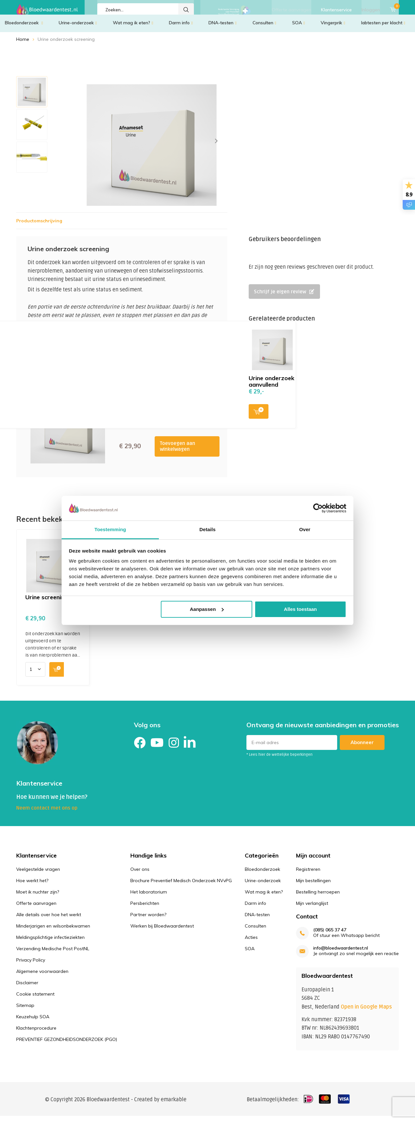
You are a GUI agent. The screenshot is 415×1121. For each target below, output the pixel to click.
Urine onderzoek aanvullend (271, 386)
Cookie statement (35, 998)
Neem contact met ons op (46, 813)
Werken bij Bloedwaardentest (162, 930)
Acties (251, 942)
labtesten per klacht (383, 27)
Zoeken (186, 9)
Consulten (264, 27)
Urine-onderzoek (78, 27)
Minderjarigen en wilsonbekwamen (53, 930)
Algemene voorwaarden (42, 976)
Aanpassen (207, 609)
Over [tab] (305, 529)
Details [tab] (207, 529)
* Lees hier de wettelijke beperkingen (279, 759)
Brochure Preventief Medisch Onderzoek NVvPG (181, 885)
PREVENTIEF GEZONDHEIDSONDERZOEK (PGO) (66, 1044)
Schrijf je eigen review (284, 296)
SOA (298, 27)
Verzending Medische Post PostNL (52, 953)
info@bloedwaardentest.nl (340, 953)
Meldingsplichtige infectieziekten (50, 942)
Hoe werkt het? (32, 885)
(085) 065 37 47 (329, 935)
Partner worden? (148, 919)
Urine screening (46, 602)
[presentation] (216, 146)
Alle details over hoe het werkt (48, 919)
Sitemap (25, 1010)
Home (22, 44)
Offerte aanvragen (291, 10)
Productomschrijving (39, 225)
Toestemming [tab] (110, 529)
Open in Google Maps (366, 1012)
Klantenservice (336, 10)
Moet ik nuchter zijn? (37, 896)
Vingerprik (333, 27)
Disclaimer (27, 987)
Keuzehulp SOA (32, 1021)
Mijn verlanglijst (312, 908)
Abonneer (362, 747)
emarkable (173, 1104)
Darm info (181, 27)
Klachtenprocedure (36, 1032)
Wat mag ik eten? (133, 27)
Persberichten (144, 908)
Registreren (308, 874)
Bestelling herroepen (318, 896)
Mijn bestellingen (313, 885)
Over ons (139, 874)
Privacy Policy (30, 964)
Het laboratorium (148, 896)
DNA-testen (222, 27)
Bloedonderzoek (24, 27)
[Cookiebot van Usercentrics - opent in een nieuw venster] (318, 508)
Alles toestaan (300, 609)
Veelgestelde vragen (38, 874)
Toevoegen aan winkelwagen (177, 451)
